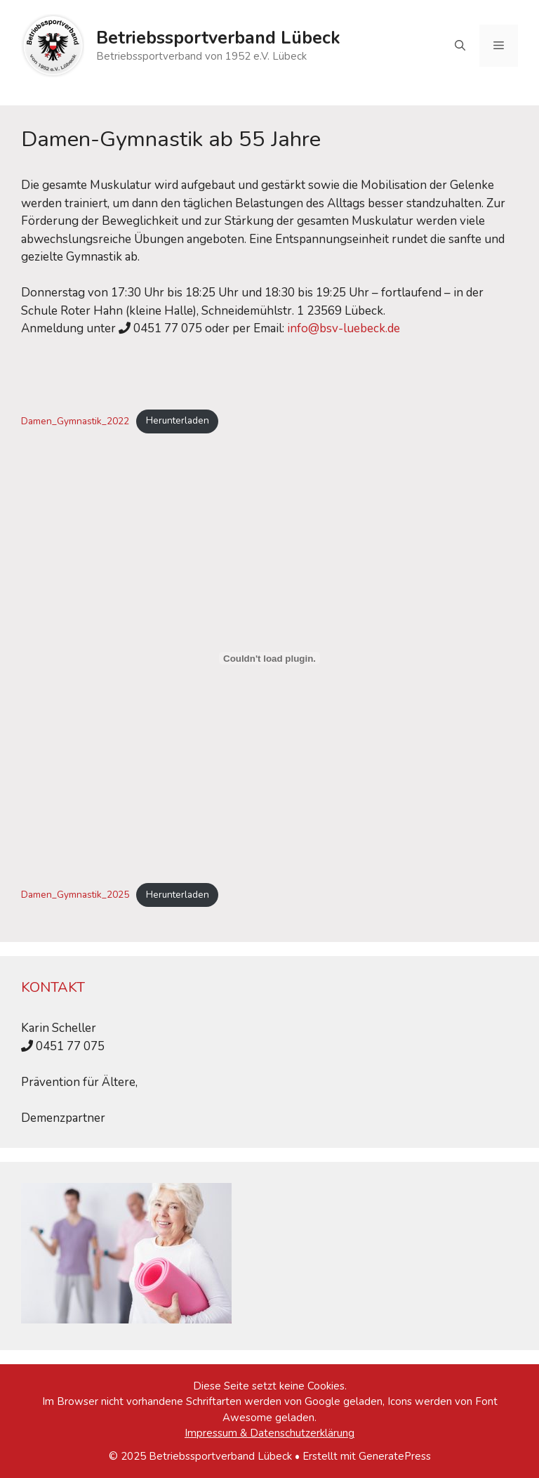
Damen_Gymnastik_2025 (75, 894)
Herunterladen (177, 420)
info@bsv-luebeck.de (343, 328)
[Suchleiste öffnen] (460, 46)
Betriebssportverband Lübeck (218, 38)
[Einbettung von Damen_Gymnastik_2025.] (269, 658)
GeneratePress (395, 1456)
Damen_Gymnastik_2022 (75, 420)
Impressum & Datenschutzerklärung (269, 1433)
